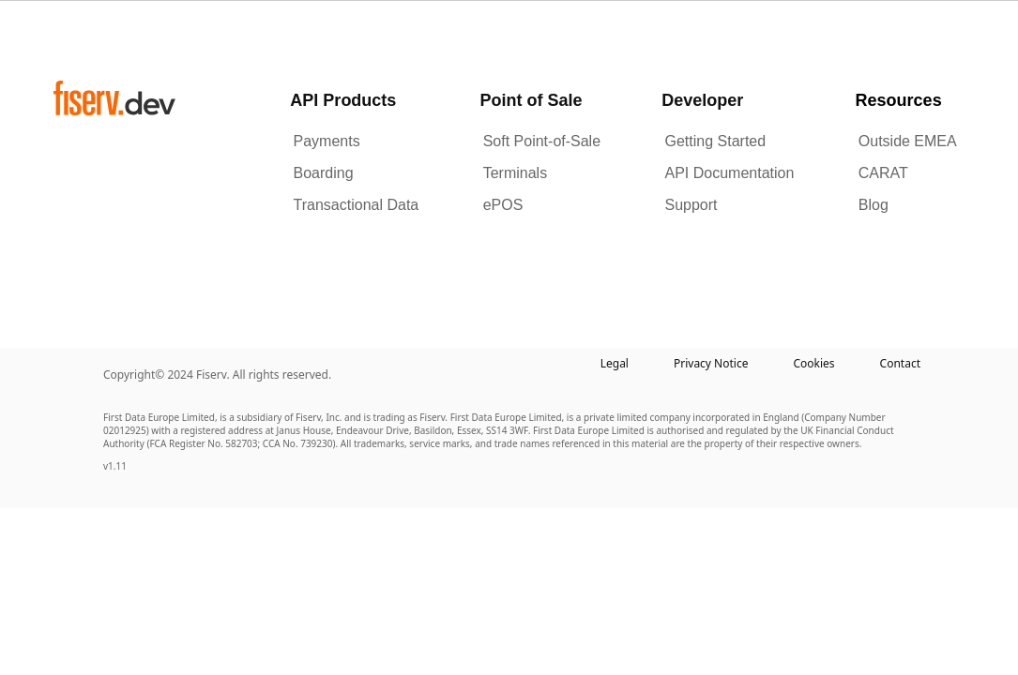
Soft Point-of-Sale (541, 141)
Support (691, 205)
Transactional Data (356, 205)
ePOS (503, 205)
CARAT (883, 173)
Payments (327, 141)
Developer (702, 100)
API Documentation (730, 173)
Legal (614, 363)
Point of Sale (530, 100)
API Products (343, 100)
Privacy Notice (711, 363)
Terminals (515, 173)
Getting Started (716, 141)
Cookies (813, 363)
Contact (900, 363)
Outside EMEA (907, 141)
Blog (873, 205)
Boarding (324, 173)
